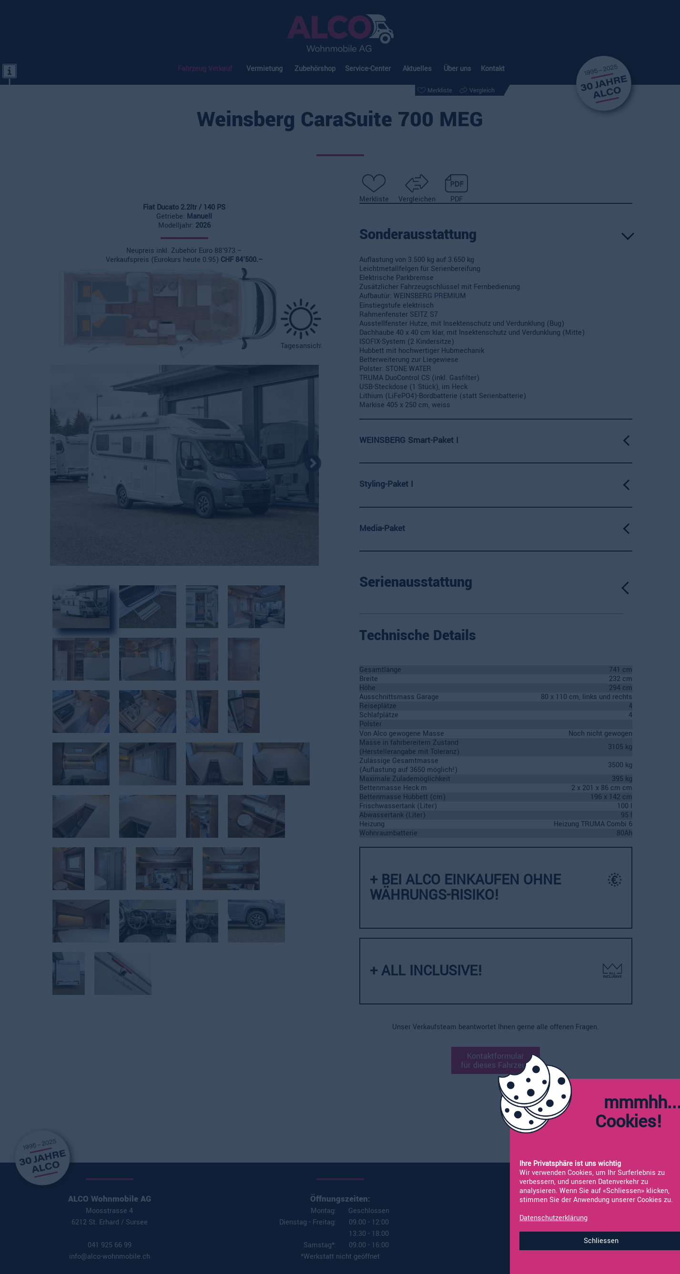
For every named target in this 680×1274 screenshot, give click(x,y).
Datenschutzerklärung (553, 1218)
